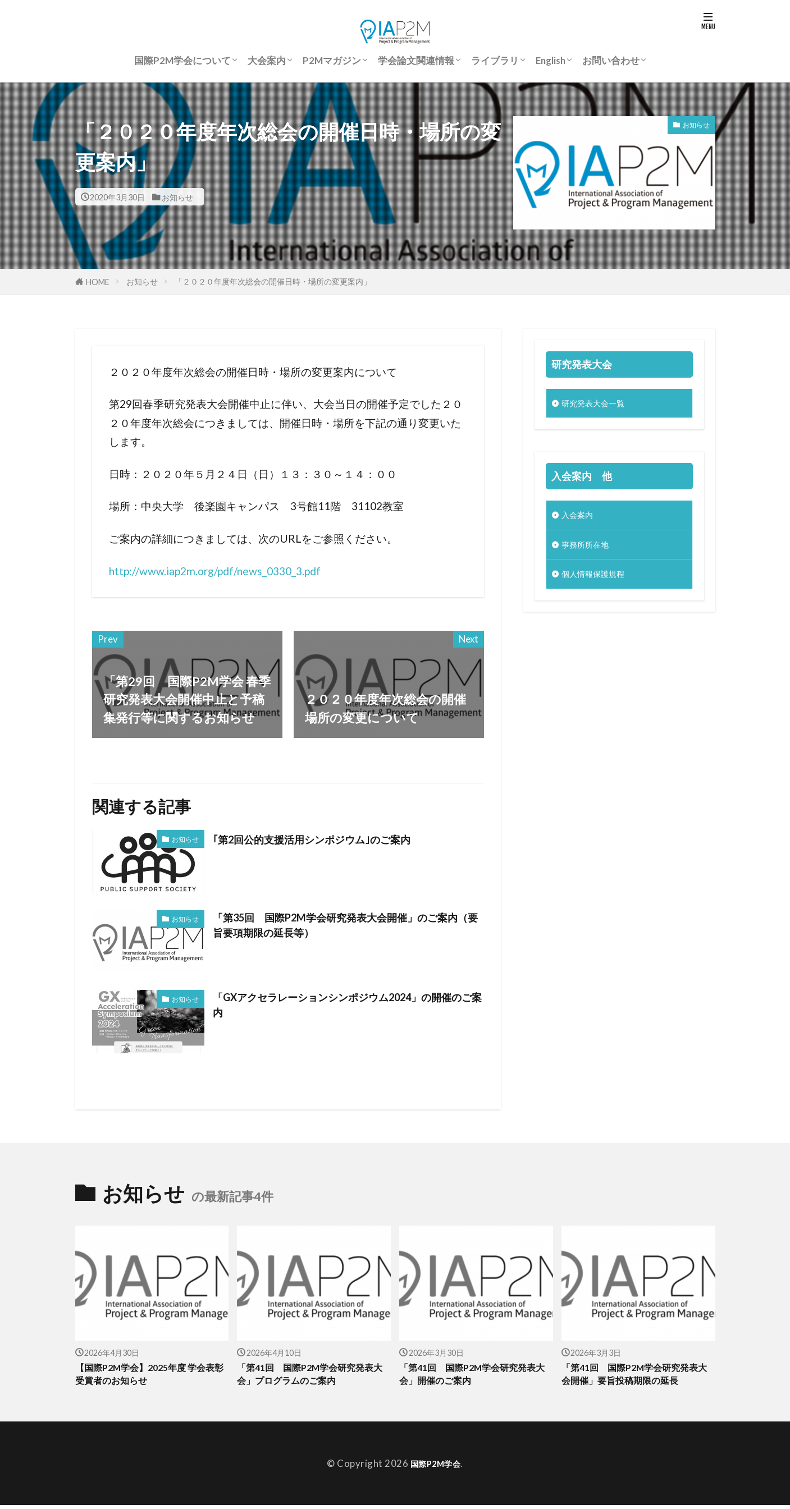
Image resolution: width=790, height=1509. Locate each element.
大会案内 (267, 60)
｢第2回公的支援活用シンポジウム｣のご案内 (336, 839)
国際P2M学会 (435, 1467)
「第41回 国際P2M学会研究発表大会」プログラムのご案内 (309, 1376)
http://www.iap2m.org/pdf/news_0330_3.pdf (215, 571)
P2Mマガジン (332, 60)
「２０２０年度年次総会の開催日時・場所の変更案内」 (273, 281)
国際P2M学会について (182, 60)
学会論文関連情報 (416, 60)
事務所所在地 (590, 550)
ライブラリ (495, 60)
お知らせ (177, 196)
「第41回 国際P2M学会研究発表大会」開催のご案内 (471, 1376)
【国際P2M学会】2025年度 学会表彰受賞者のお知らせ (148, 1376)
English (550, 60)
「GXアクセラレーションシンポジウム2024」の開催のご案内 (345, 1008)
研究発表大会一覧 (599, 404)
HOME (97, 281)
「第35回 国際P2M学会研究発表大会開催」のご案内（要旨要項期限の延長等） (345, 928)
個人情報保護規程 (599, 581)
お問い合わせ (611, 60)
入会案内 (580, 518)
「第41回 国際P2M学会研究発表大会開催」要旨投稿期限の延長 (637, 1376)
